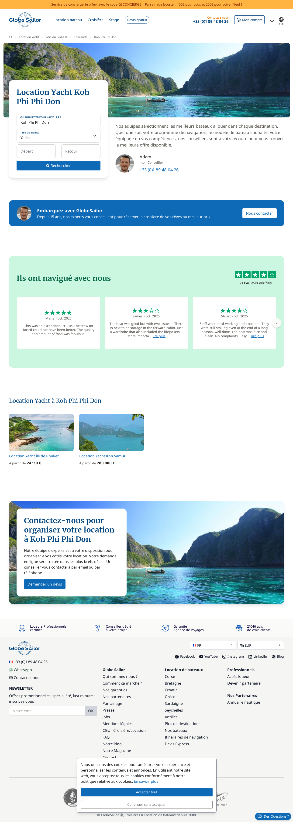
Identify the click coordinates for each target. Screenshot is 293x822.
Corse (170, 676)
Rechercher (58, 165)
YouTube (208, 656)
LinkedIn (257, 656)
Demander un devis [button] (45, 584)
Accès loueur (238, 676)
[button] (68, 20)
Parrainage (112, 703)
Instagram (233, 656)
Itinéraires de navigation (186, 737)
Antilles (171, 716)
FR (213, 645)
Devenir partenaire (244, 683)
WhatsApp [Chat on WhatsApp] (20, 669)
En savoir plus (146, 781)
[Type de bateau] (58, 136)
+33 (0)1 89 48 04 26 (159, 170)
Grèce (170, 696)
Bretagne (173, 683)
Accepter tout (146, 792)
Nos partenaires (117, 696)
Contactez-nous (25, 677)
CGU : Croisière (116, 730)
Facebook (185, 656)
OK (90, 710)
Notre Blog (112, 743)
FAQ (106, 737)
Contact (109, 757)
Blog (278, 656)
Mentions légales (118, 723)
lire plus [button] (159, 336)
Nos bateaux (176, 730)
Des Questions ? (273, 816)
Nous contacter (259, 213)
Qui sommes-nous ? (120, 676)
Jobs (106, 716)
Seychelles (174, 710)
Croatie (171, 689)
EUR (260, 645)
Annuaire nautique (243, 702)
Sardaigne (174, 703)
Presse (108, 710)
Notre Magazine (117, 750)
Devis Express (177, 743)
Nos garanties (115, 689)
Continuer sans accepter (146, 804)
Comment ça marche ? (122, 683)
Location (138, 730)
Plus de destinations (182, 723)
